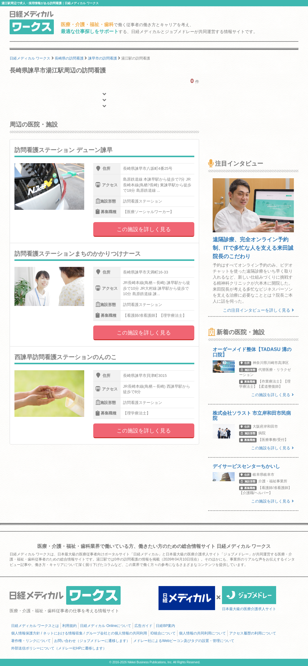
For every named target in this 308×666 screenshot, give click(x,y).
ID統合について (163, 633)
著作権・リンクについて (31, 641)
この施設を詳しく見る (144, 229)
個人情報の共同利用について (202, 633)
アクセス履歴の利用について (252, 633)
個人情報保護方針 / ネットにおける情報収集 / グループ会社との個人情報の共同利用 (79, 633)
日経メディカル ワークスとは (35, 626)
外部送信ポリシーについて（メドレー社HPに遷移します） (58, 648)
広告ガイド (143, 626)
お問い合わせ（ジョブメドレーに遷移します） (92, 641)
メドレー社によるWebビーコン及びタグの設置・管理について (183, 641)
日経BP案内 (165, 626)
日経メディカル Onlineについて (105, 626)
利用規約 (69, 626)
